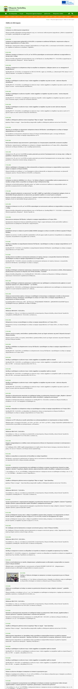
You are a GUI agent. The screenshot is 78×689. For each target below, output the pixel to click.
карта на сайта (65, 687)
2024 (63, 16)
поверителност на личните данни (65, 685)
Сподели (72, 687)
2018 (38, 16)
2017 (34, 16)
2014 (21, 16)
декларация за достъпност (51, 685)
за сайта (34, 685)
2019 (42, 16)
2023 (59, 16)
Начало (47, 19)
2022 (55, 16)
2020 (46, 16)
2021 (51, 16)
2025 (68, 16)
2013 (17, 16)
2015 (25, 16)
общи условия (40, 685)
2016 (29, 16)
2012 (12, 16)
